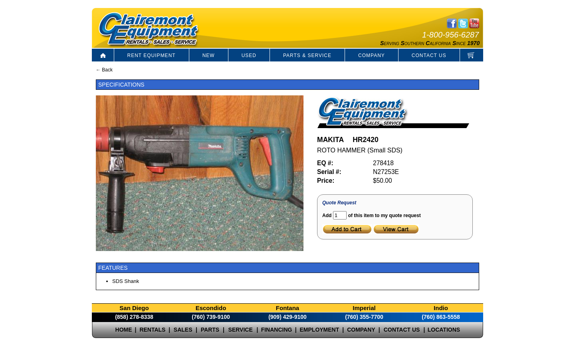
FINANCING (276, 329)
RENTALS (152, 329)
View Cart (396, 229)
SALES (183, 329)
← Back (104, 70)
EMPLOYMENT (319, 329)
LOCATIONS (444, 329)
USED (249, 55)
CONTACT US (429, 55)
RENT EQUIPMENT (151, 55)
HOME (123, 329)
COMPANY (371, 55)
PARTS (210, 329)
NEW (208, 55)
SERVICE (240, 329)
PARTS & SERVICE (307, 55)
